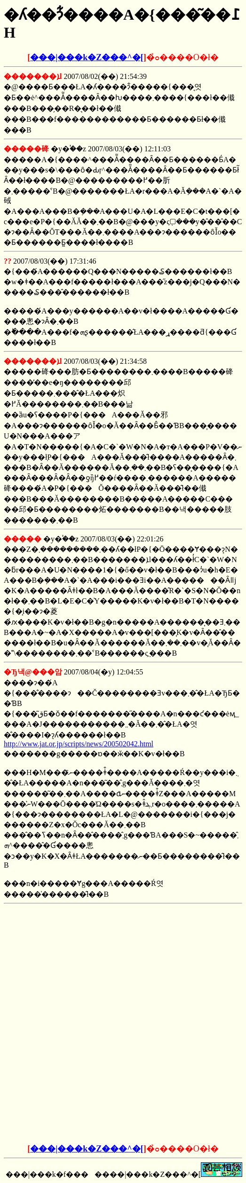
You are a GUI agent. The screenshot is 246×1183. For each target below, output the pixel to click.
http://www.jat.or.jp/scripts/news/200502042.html (78, 744)
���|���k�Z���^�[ (86, 57)
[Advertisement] (123, 966)
